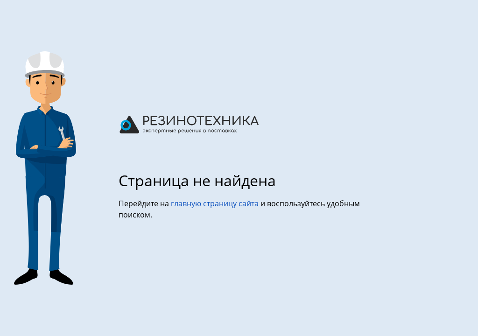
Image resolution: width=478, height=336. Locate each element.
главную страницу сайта (215, 203)
